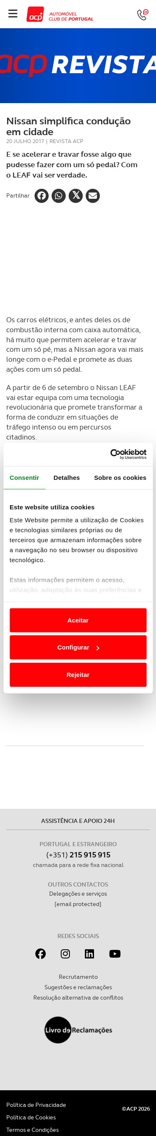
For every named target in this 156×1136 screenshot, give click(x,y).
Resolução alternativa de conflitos (78, 997)
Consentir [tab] (24, 477)
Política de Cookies (31, 1117)
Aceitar (78, 619)
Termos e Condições (32, 1130)
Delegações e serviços (78, 893)
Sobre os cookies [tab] (120, 477)
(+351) (78, 854)
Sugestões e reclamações (78, 987)
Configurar (78, 647)
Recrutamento (78, 976)
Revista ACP (66, 141)
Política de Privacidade (36, 1105)
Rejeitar (78, 674)
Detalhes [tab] (67, 477)
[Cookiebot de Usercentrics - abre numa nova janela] (111, 454)
